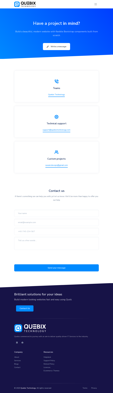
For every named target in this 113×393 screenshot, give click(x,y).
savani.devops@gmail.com (56, 165)
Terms (84, 388)
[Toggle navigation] (96, 4)
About (16, 357)
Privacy (94, 388)
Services (17, 360)
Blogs (16, 364)
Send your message (56, 268)
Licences (47, 367)
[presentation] (32, 256)
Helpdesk (47, 357)
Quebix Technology (56, 94)
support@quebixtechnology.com (56, 130)
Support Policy (49, 360)
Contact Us (25, 308)
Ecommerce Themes (51, 371)
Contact (17, 367)
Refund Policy (49, 364)
